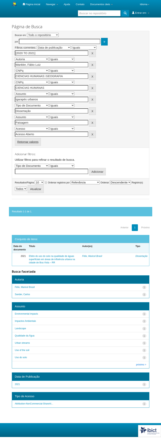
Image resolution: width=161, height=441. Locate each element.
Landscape (20, 328)
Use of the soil (22, 350)
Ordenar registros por (59, 182)
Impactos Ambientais (25, 321)
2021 (17, 384)
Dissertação (141, 256)
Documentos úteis (101, 4)
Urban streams (22, 343)
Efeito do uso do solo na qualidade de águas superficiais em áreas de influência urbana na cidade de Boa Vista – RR (52, 259)
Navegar (52, 4)
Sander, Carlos (22, 294)
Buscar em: (21, 35)
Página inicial (31, 4)
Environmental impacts (26, 313)
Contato (80, 4)
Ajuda (67, 4)
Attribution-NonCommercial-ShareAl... (34, 403)
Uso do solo (21, 357)
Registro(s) (137, 182)
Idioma (144, 4)
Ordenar (104, 182)
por (16, 41)
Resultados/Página (24, 182)
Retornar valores (28, 141)
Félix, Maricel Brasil (92, 256)
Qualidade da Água (25, 335)
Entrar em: (140, 12)
